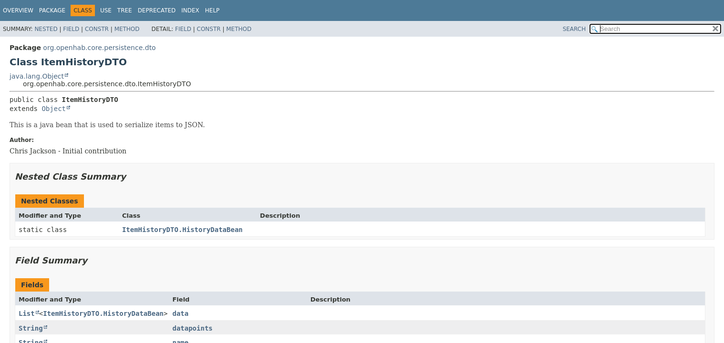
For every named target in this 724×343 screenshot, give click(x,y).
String (31, 328)
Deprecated (157, 10)
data (180, 313)
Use (106, 10)
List (27, 313)
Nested (45, 29)
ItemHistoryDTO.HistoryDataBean (182, 229)
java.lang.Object (37, 76)
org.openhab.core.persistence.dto (99, 47)
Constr (97, 29)
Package (52, 10)
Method (127, 29)
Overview (18, 10)
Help (212, 10)
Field (71, 29)
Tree (124, 10)
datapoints (192, 328)
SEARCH (574, 29)
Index (190, 10)
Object (53, 108)
